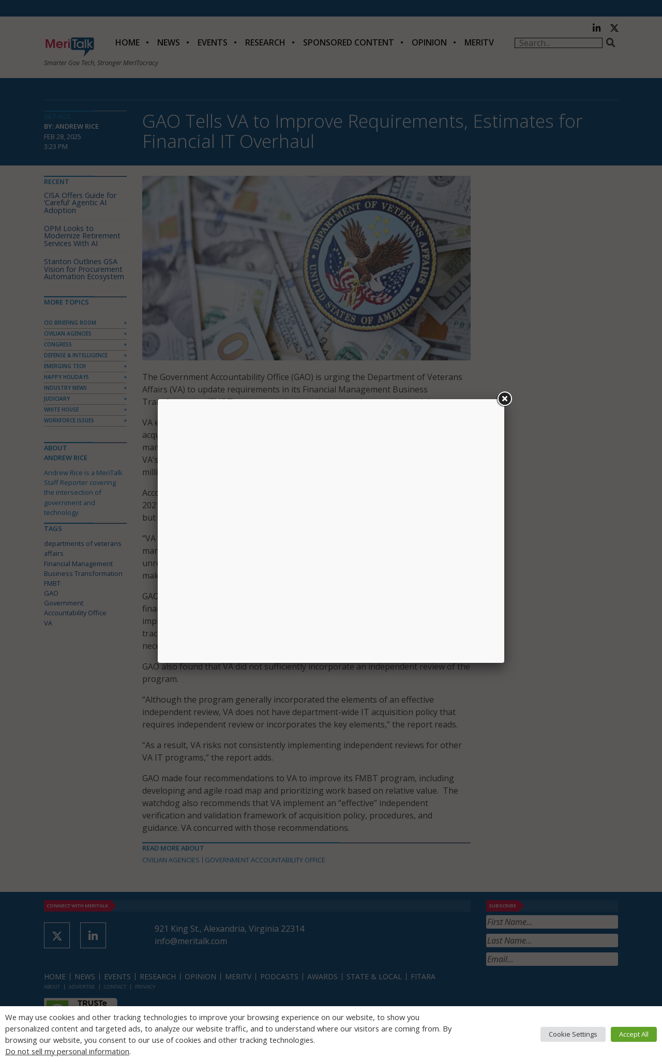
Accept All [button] (634, 1034)
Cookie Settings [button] (573, 1034)
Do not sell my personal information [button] (67, 1051)
